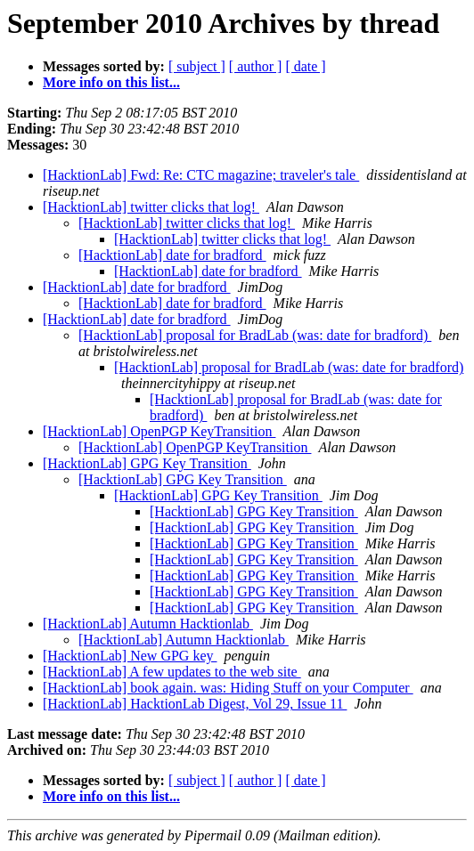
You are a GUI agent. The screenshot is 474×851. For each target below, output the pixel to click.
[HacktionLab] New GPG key (130, 655)
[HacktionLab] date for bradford (172, 255)
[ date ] (305, 66)
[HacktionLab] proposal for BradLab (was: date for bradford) (254, 335)
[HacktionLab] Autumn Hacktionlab (148, 623)
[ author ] (255, 66)
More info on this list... (111, 82)
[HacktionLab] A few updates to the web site (172, 671)
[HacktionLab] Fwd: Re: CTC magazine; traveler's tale (201, 174)
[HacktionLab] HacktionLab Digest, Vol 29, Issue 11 (195, 703)
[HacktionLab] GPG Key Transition (147, 463)
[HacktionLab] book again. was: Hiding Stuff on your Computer (228, 687)
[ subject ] (196, 66)
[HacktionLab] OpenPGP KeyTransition (159, 431)
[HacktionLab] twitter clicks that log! (151, 207)
